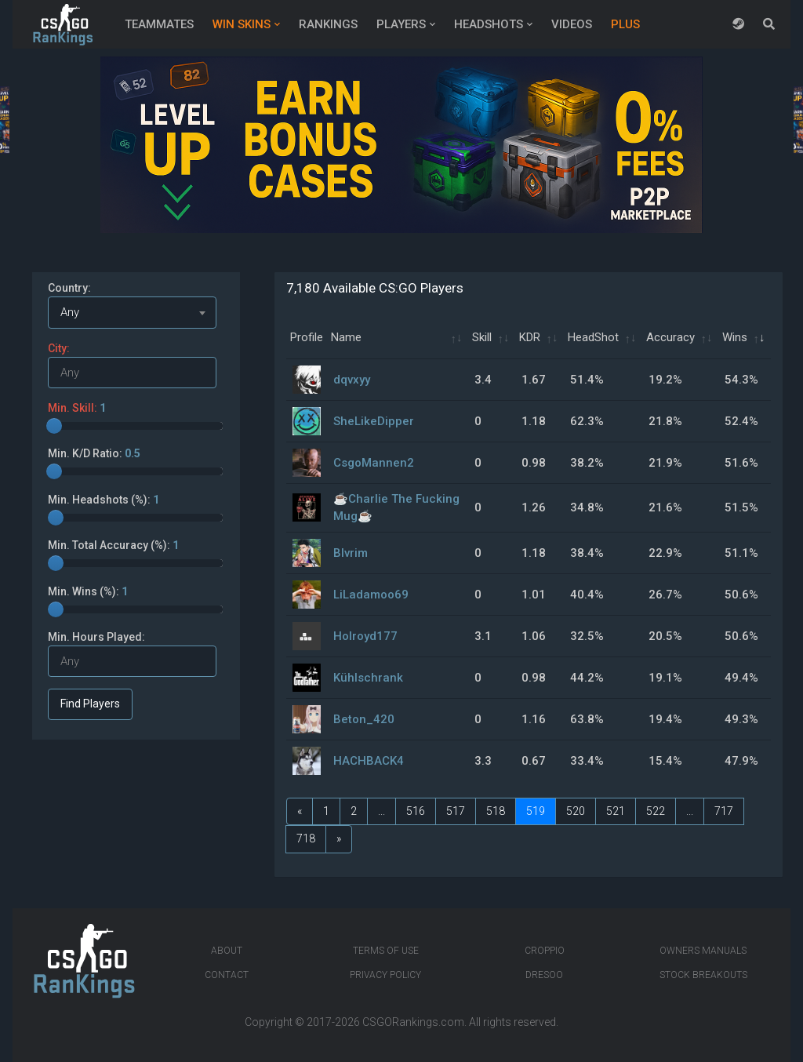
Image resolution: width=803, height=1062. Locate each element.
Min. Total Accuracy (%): (113, 545)
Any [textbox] (69, 312)
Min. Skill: (77, 408)
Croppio (545, 950)
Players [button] (401, 24)
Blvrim (350, 553)
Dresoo (544, 974)
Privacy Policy (385, 974)
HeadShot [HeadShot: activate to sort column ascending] (593, 337)
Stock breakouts (703, 974)
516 (415, 811)
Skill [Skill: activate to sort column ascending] (482, 337)
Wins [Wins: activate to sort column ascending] (734, 337)
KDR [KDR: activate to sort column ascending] (529, 337)
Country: (69, 288)
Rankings (328, 24)
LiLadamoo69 (371, 594)
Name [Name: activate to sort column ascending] (346, 337)
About (226, 950)
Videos (571, 24)
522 (655, 811)
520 (575, 811)
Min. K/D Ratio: (94, 453)
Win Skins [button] (242, 24)
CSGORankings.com (413, 1022)
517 (455, 811)
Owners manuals (703, 950)
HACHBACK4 (368, 761)
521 (615, 811)
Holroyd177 (365, 636)
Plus (625, 24)
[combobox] (132, 312)
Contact (227, 974)
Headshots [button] (488, 24)
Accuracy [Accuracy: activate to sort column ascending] (670, 337)
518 (495, 811)
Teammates (159, 24)
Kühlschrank (368, 678)
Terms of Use (386, 950)
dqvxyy (351, 380)
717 (723, 811)
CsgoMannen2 (373, 463)
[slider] (54, 426)
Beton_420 (363, 719)
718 (305, 838)
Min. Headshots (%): (103, 499)
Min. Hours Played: (96, 637)
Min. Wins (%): (88, 591)
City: (59, 348)
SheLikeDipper (373, 421)
